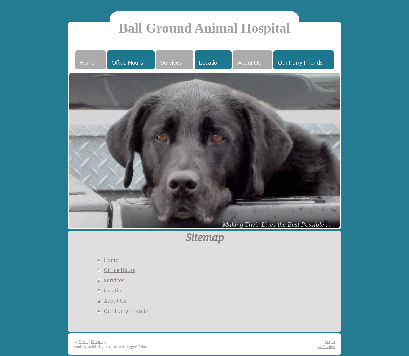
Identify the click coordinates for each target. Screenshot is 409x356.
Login (330, 341)
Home (111, 260)
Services (114, 280)
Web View (326, 346)
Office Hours (119, 270)
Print (81, 341)
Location (114, 290)
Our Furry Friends (126, 311)
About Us (115, 301)
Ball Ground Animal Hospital (204, 27)
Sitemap (98, 341)
